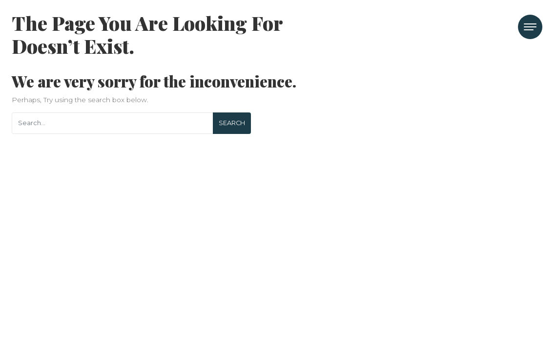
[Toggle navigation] (530, 27)
